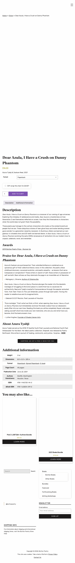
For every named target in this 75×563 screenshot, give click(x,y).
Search (33, 471)
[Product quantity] (5, 194)
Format (5, 177)
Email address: (43, 507)
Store (11, 16)
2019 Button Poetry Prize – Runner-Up (16, 249)
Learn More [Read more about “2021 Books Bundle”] (55, 459)
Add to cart (18, 194)
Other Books (49, 479)
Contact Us (37, 557)
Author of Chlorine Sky (30, 279)
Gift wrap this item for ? (17, 186)
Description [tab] (9, 203)
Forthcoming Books (49, 492)
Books (44, 471)
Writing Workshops (49, 496)
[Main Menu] (72, 5)
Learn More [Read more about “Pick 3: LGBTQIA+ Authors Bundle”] (19, 442)
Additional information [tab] (24, 203)
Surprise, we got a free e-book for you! (37, 341)
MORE (63, 333)
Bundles (45, 484)
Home (4, 16)
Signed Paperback (32, 363)
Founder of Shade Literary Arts (29, 317)
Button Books (50, 475)
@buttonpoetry (11, 504)
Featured (45, 488)
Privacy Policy (52, 554)
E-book (42, 363)
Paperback (21, 363)
